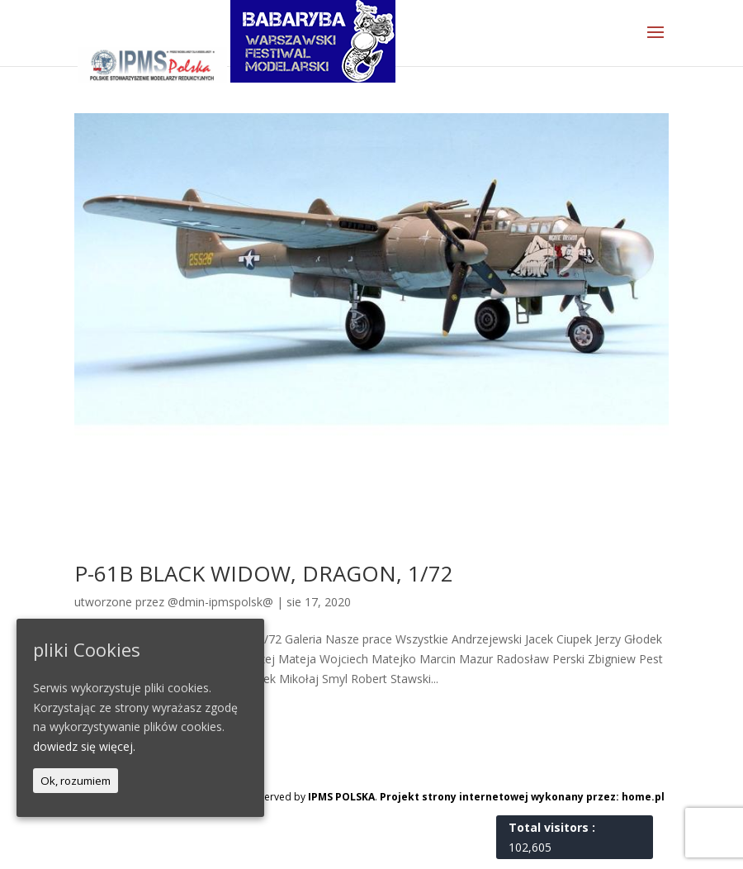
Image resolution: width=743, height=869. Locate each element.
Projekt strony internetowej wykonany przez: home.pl (522, 797)
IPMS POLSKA (341, 797)
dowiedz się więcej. (84, 746)
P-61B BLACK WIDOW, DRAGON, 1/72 (263, 573)
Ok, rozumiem (75, 780)
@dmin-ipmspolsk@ (220, 602)
